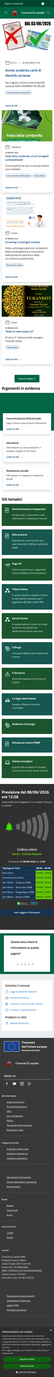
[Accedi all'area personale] (43, 3)
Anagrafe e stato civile (18, 1149)
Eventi (10, 1237)
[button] (27, 1372)
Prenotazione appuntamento (21, 1296)
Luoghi (10, 1232)
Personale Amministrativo (19, 1125)
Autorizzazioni (14, 1186)
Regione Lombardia (13, 3)
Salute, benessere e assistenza (22, 1182)
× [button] (51, 1330)
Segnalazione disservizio (18, 1300)
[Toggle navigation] (5, 12)
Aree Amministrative (17, 1106)
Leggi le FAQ (13, 1305)
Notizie (11, 233)
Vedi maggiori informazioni (27, 912)
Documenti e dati (15, 1130)
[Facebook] (7, 1084)
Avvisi (13, 62)
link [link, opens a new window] (11, 1353)
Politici (10, 1120)
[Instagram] (22, 1084)
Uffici (9, 1111)
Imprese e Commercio (17, 1153)
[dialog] (27, 1352)
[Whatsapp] (29, 1084)
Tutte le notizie (27, 378)
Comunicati (13, 147)
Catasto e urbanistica (17, 1158)
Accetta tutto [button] (27, 1359)
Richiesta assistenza (16, 1310)
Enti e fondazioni (15, 1116)
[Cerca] (48, 13)
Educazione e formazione (19, 1177)
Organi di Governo (15, 1102)
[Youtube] (14, 1084)
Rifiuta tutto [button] (27, 1366)
